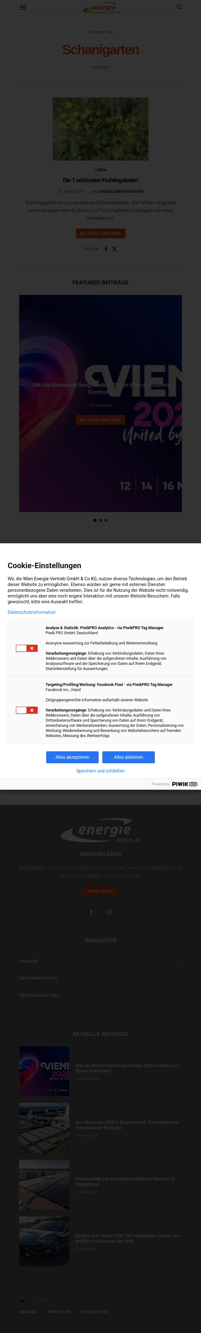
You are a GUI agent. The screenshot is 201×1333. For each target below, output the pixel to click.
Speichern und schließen (100, 770)
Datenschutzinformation (32, 612)
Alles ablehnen (128, 757)
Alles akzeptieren (72, 757)
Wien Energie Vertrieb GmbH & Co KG (60, 578)
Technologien (142, 578)
